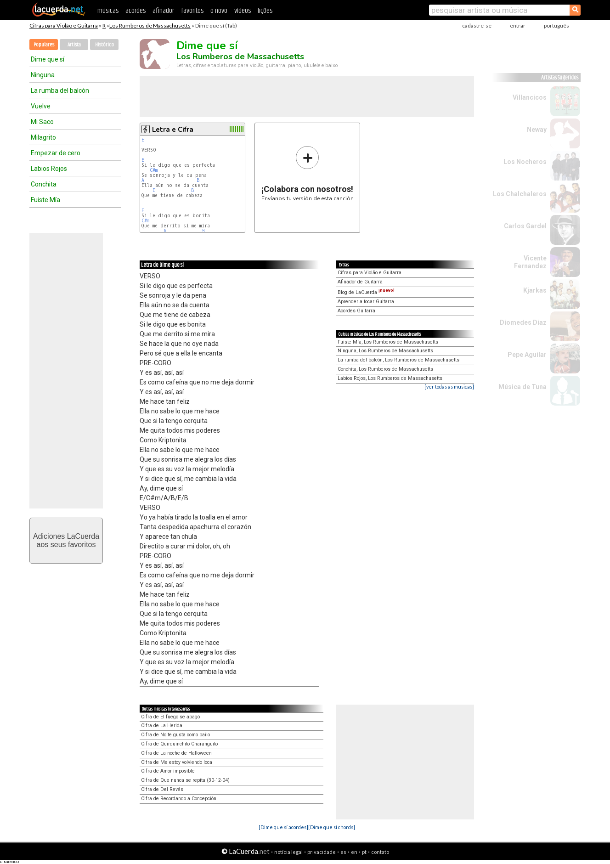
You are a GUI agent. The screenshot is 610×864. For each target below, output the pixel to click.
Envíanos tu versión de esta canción (307, 173)
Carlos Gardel (525, 226)
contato (380, 852)
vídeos (242, 11)
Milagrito (43, 137)
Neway (537, 129)
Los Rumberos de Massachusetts (150, 25)
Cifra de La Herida (161, 725)
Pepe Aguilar (527, 354)
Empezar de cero (55, 153)
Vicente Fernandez (530, 262)
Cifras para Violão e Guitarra (63, 25)
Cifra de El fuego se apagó (170, 717)
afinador (163, 11)
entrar (517, 25)
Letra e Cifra (172, 129)
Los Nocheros (525, 161)
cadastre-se (476, 25)
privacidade (321, 852)
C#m (154, 170)
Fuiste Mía (45, 199)
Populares (44, 44)
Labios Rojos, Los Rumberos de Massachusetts (390, 378)
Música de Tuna (522, 386)
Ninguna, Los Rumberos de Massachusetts (385, 351)
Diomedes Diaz (523, 322)
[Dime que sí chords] (331, 827)
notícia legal (288, 852)
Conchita (43, 184)
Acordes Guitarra (356, 311)
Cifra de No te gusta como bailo (175, 735)
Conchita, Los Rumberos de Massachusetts (385, 369)
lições (265, 11)
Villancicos (530, 97)
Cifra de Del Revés (162, 789)
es (343, 852)
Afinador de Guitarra (360, 282)
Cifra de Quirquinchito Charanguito (179, 744)
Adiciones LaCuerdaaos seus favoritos (66, 540)
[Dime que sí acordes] (283, 827)
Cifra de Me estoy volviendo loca (176, 762)
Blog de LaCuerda (366, 292)
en (354, 852)
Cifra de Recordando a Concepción (178, 799)
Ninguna (43, 75)
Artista (74, 44)
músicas (108, 11)
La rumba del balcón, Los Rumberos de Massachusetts (398, 360)
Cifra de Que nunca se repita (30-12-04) (185, 780)
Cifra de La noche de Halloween (176, 753)
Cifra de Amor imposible (168, 771)
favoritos (192, 11)
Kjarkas (535, 290)
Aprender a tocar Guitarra (366, 302)
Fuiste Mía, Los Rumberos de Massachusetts (388, 342)
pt (364, 852)
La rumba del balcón (60, 90)
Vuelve (41, 106)
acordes (135, 11)
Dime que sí (47, 59)
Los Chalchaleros (520, 194)
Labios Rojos (49, 168)
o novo (218, 11)
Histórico (104, 44)
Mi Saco (42, 121)
